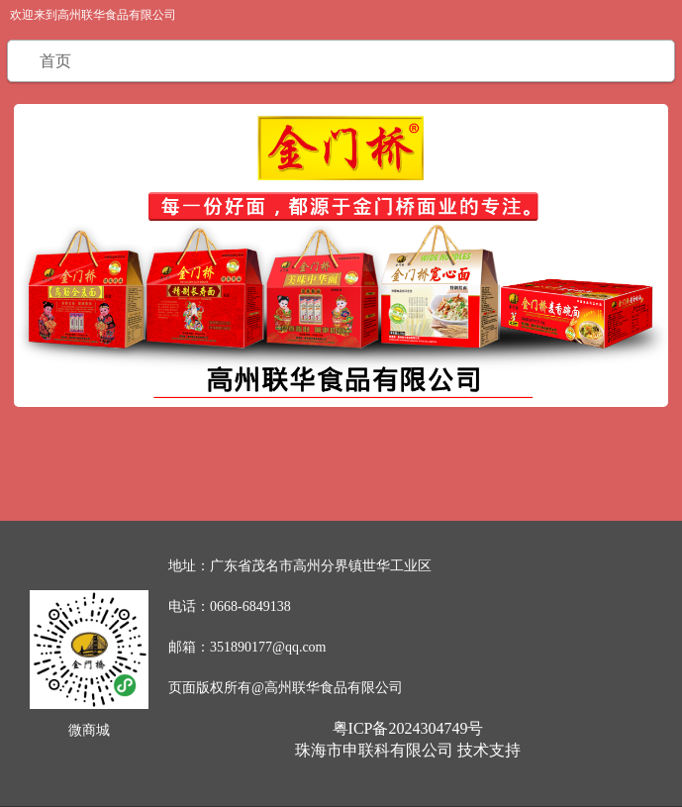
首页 (55, 60)
